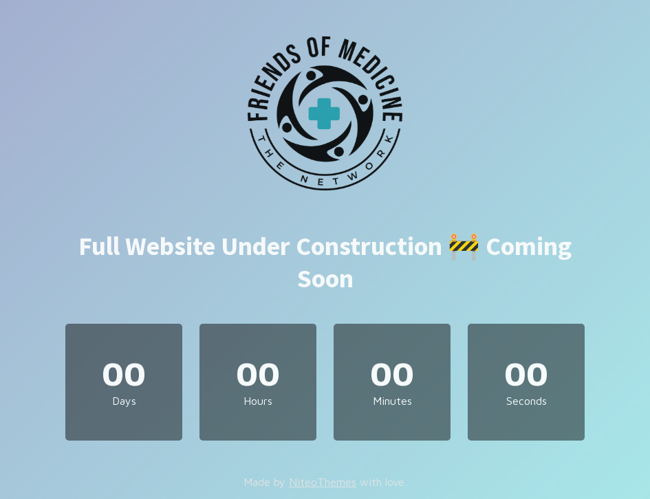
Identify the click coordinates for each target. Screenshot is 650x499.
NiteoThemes (322, 482)
